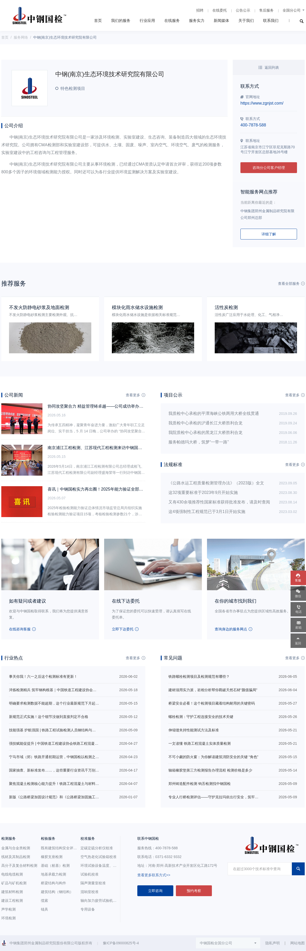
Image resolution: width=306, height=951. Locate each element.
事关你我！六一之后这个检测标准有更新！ (43, 676)
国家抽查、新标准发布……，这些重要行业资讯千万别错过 (56, 770)
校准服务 (87, 838)
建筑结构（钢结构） (57, 892)
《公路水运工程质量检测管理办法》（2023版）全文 (216, 483)
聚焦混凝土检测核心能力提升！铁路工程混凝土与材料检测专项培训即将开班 (70, 784)
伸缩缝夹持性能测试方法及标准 (193, 730)
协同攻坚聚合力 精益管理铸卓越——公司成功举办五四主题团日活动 (110, 406)
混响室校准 (89, 892)
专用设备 (87, 909)
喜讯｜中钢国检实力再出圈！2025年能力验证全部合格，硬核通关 (108, 489)
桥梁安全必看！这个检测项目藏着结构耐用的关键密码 (211, 703)
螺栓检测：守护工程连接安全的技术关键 (200, 717)
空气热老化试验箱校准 (98, 857)
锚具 (44, 909)
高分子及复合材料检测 (19, 865)
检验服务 (48, 838)
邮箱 (298, 627)
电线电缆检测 (12, 874)
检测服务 (8, 838)
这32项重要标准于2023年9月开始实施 (203, 492)
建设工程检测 (12, 900)
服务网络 (21, 37)
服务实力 (196, 20)
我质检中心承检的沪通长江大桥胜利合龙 (205, 423)
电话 (298, 612)
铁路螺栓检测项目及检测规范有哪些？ (199, 676)
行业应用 (147, 20)
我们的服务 (120, 20)
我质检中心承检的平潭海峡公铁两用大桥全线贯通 (213, 413)
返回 (298, 643)
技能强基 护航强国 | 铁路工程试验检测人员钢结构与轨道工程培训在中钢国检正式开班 (77, 730)
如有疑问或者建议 (27, 601)
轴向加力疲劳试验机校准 (100, 900)
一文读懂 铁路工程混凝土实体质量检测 (199, 743)
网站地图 (297, 943)
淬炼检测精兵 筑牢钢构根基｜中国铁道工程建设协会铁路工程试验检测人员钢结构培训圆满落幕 (85, 690)
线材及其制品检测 (15, 857)
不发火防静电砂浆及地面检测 (39, 307)
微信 (298, 596)
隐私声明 (272, 943)
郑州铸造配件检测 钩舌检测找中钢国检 (199, 784)
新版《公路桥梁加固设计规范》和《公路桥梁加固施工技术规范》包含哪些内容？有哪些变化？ (84, 797)
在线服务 (172, 20)
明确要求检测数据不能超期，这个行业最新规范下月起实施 (56, 703)
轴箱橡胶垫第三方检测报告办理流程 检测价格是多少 (210, 770)
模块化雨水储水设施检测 (137, 307)
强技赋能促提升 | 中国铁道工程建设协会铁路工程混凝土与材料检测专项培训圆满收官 (77, 743)
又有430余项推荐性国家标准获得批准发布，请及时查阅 (219, 502)
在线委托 (219, 10)
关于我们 (246, 20)
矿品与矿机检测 (13, 883)
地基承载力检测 (53, 874)
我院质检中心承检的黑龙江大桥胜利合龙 (205, 432)
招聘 (199, 10)
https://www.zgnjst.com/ (261, 103)
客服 (298, 580)
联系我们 (270, 20)
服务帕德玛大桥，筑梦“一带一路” (198, 442)
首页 (98, 20)
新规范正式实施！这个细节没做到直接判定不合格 (48, 717)
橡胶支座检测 (51, 857)
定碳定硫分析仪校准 (96, 848)
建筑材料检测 (12, 892)
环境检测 (8, 918)
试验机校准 (89, 874)
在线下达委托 (126, 601)
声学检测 (8, 909)
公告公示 (243, 10)
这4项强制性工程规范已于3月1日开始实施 (206, 511)
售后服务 (266, 10)
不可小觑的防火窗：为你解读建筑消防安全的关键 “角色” (213, 757)
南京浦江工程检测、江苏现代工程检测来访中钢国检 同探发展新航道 (110, 447)
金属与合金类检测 (15, 848)
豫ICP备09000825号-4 (121, 943)
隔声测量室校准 (93, 883)
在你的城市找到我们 (235, 601)
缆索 (44, 900)
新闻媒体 (221, 20)
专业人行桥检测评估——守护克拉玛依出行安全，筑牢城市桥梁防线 (222, 797)
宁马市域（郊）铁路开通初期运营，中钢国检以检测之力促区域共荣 (63, 757)
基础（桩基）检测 (55, 865)
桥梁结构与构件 (53, 883)
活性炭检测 (226, 307)
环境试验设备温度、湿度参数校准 (107, 865)
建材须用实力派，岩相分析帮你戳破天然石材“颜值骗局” (212, 690)
